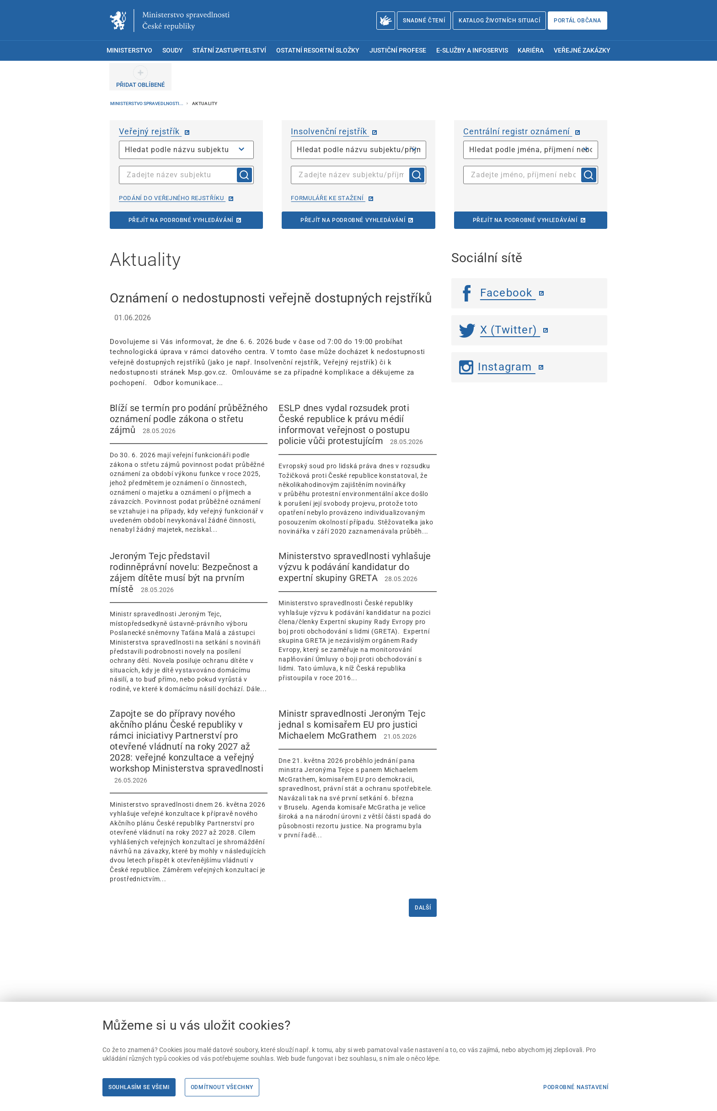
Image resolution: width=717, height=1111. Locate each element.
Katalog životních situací (499, 20)
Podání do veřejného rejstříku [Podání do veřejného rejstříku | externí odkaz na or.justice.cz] (172, 198)
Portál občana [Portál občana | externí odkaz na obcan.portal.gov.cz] (577, 20)
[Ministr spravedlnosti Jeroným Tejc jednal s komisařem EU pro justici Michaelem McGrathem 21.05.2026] (357, 774)
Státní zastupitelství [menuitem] (229, 50)
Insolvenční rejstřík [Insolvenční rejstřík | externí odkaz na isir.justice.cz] (330, 131)
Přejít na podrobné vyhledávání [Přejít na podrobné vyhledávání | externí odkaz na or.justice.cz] (180, 220)
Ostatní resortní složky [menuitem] (317, 50)
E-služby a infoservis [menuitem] (472, 50)
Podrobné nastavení (576, 1087)
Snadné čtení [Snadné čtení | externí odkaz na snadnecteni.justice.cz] (424, 20)
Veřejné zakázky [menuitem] (582, 50)
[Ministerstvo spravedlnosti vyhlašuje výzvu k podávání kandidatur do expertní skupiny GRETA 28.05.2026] (357, 616)
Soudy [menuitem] (172, 50)
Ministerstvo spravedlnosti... (147, 103)
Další (423, 908)
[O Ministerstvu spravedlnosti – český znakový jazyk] (385, 20)
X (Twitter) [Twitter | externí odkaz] (499, 329)
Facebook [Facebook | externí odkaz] (497, 292)
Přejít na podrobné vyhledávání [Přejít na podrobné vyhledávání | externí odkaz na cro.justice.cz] (525, 220)
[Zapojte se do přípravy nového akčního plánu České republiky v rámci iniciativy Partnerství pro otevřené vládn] (189, 796)
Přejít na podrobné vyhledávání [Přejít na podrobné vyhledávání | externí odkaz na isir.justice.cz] (352, 220)
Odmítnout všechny (222, 1087)
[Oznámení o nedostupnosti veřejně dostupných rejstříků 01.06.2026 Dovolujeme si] (273, 338)
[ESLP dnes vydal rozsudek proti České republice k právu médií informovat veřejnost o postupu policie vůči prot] (357, 469)
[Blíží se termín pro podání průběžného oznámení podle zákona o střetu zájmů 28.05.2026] (189, 468)
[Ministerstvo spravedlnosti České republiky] (170, 20)
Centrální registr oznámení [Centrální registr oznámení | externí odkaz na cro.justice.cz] (517, 131)
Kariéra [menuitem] (531, 50)
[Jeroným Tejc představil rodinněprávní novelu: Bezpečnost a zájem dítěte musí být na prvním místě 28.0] (189, 621)
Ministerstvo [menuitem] (129, 50)
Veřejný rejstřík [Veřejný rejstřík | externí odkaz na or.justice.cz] (150, 131)
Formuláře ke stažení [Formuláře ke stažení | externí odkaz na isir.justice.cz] (328, 198)
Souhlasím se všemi (139, 1087)
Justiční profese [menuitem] (397, 50)
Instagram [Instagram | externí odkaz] (497, 366)
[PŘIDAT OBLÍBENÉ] (140, 76)
